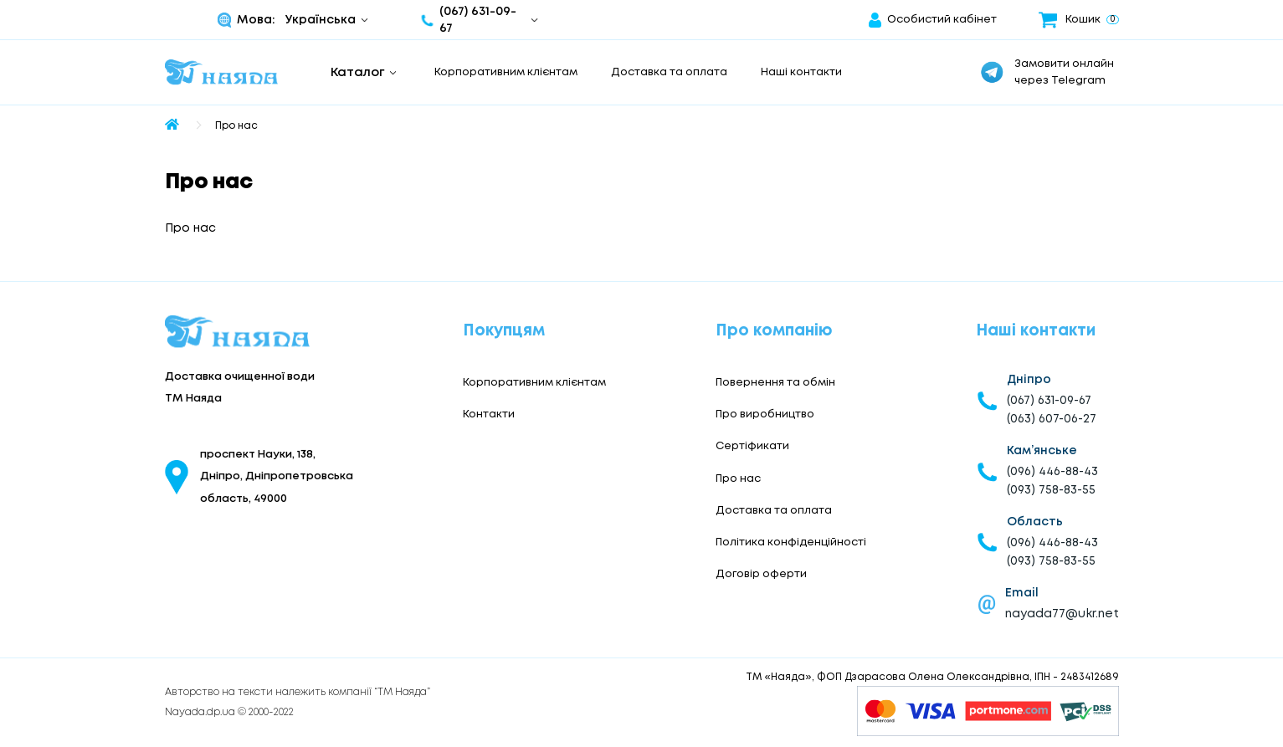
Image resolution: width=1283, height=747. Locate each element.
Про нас (236, 125)
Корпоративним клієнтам (505, 72)
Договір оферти (761, 574)
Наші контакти (801, 72)
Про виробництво (765, 414)
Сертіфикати (752, 446)
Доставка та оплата (669, 72)
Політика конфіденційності (791, 542)
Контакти (489, 414)
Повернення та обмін (775, 382)
